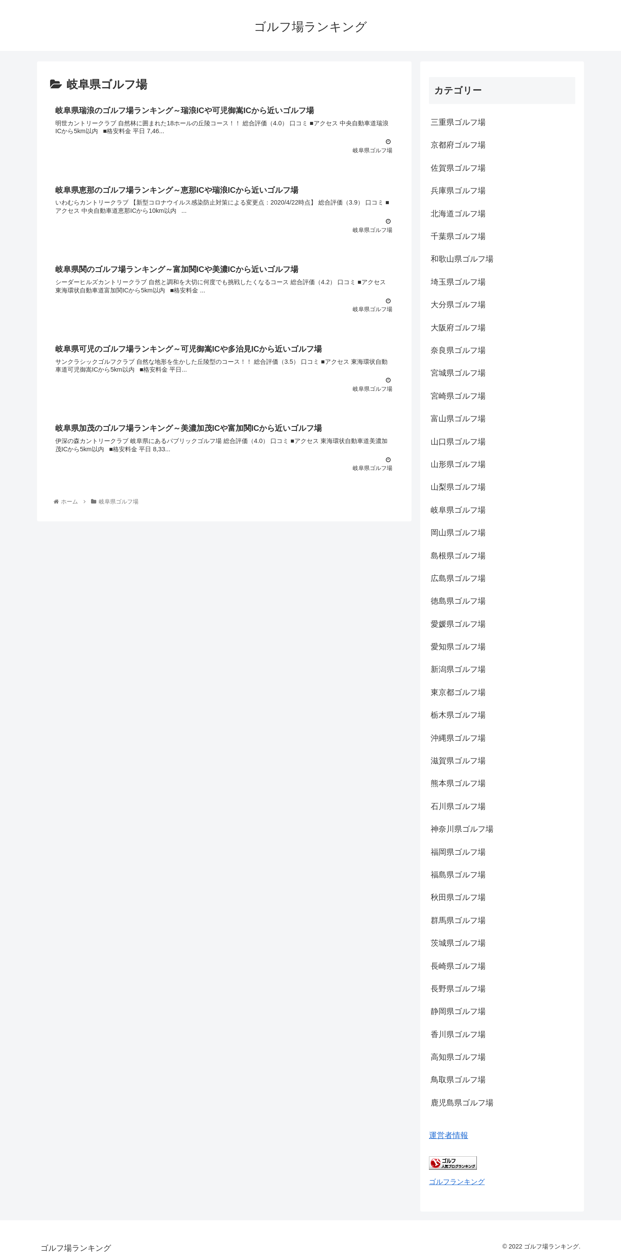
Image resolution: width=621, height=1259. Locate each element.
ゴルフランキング (457, 1181)
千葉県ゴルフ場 (458, 236)
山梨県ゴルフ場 (458, 487)
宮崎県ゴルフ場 (458, 396)
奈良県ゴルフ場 (458, 350)
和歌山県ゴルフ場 (462, 259)
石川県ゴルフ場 (458, 806)
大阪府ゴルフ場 (458, 327)
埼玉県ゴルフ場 (458, 282)
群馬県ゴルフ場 (458, 920)
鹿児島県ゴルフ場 (462, 1102)
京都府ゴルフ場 (458, 145)
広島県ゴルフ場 (458, 578)
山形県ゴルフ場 (458, 464)
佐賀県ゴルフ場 (458, 168)
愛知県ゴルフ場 (458, 646)
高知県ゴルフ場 (458, 1057)
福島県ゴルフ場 (458, 874)
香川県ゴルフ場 (458, 1034)
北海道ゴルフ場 (458, 213)
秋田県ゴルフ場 (458, 897)
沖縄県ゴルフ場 (458, 738)
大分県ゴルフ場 (458, 304)
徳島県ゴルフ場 (458, 601)
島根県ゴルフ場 (458, 555)
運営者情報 (448, 1135)
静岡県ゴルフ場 (458, 1011)
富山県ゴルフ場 (458, 418)
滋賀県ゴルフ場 (458, 760)
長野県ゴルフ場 (458, 988)
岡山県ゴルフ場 (458, 532)
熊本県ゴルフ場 (458, 783)
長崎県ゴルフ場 (458, 966)
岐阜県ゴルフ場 (458, 510)
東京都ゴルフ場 (458, 692)
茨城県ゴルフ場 (458, 943)
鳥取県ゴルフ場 (458, 1079)
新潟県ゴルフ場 (458, 669)
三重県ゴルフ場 (458, 122)
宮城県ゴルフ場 (458, 373)
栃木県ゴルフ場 (458, 715)
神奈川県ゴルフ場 (462, 829)
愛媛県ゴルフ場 (458, 624)
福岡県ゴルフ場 (458, 852)
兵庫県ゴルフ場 (458, 190)
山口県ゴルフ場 (458, 441)
